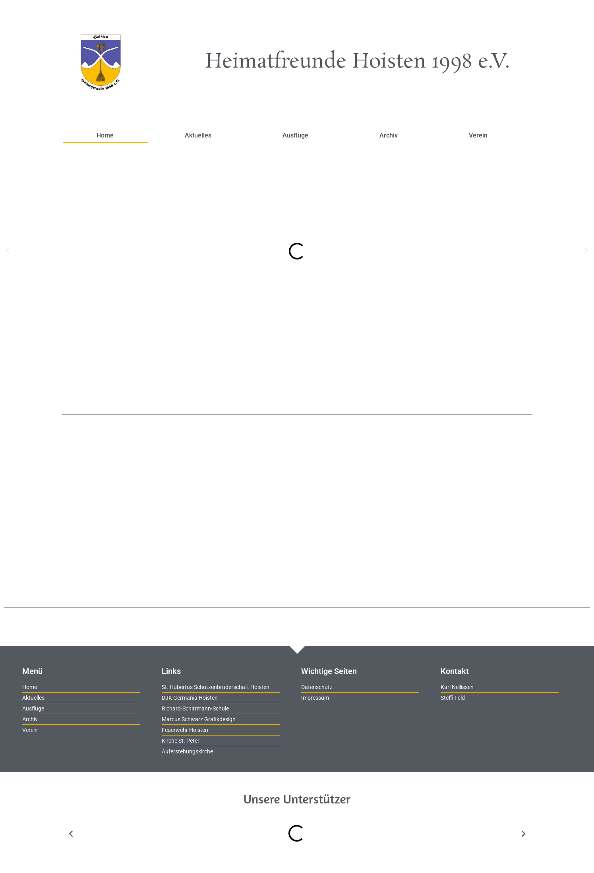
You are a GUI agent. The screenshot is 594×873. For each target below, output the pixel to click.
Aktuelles (198, 135)
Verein (478, 135)
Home (105, 135)
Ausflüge (295, 135)
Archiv (388, 135)
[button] (8, 251)
